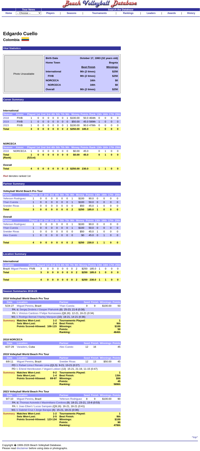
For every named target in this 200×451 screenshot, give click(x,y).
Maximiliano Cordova (54, 402)
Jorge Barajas (43, 409)
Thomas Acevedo (29, 402)
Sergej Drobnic (28, 309)
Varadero (22, 346)
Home (8, 13)
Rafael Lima (26, 365)
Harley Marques (47, 316)
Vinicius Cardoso (28, 313)
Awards (171, 13)
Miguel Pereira (19, 268)
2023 (6, 125)
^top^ (195, 437)
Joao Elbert (25, 406)
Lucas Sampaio (43, 406)
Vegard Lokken (52, 368)
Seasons (71, 13)
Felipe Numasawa (50, 313)
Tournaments (99, 13)
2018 (6, 117)
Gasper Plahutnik (49, 309)
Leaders (151, 13)
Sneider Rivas (11, 205)
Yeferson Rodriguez (14, 198)
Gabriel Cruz (26, 409)
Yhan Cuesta (10, 202)
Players (50, 13)
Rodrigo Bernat (27, 316)
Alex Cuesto (10, 235)
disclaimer (22, 448)
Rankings (128, 13)
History (191, 13)
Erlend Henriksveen (30, 368)
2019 (6, 121)
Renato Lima (42, 365)
